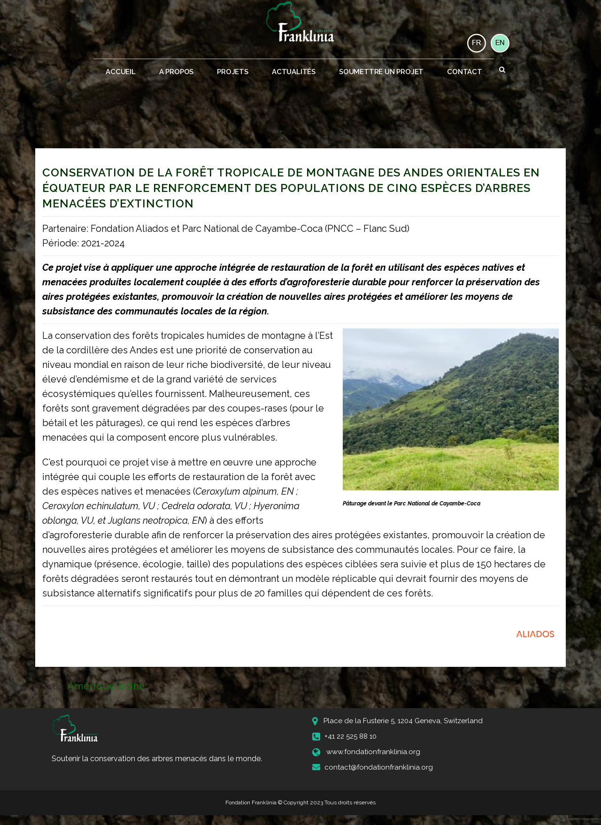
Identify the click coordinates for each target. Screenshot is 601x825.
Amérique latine (106, 686)
